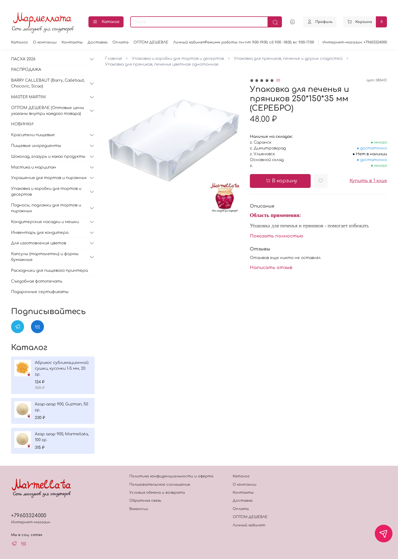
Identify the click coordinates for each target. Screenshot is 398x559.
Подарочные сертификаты (40, 292)
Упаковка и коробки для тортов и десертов (178, 58)
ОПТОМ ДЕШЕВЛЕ (150, 42)
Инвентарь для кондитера (39, 233)
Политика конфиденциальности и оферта (171, 476)
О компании (45, 42)
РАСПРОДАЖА (26, 70)
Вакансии (138, 509)
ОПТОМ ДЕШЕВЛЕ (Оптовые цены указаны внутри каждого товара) (47, 111)
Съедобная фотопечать (36, 281)
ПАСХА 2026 (23, 59)
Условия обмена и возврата (157, 493)
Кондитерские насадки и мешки (45, 222)
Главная (113, 58)
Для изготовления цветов (38, 243)
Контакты (72, 42)
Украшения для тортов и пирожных (49, 178)
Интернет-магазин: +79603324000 (355, 42)
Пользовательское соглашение (159, 484)
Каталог (106, 21)
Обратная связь (145, 501)
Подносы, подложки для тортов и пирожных (46, 208)
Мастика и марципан (33, 167)
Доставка (98, 42)
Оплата (120, 42)
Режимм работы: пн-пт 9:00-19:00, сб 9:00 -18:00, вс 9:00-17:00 (259, 42)
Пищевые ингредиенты (36, 146)
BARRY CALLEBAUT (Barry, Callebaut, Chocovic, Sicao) (48, 83)
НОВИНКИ (22, 124)
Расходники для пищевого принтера (49, 270)
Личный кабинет (189, 42)
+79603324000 (28, 515)
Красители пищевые (33, 135)
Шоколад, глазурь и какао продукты (48, 156)
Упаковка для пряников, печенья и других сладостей (288, 58)
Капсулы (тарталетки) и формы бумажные (44, 257)
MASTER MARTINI (28, 97)
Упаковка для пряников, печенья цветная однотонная (161, 64)
